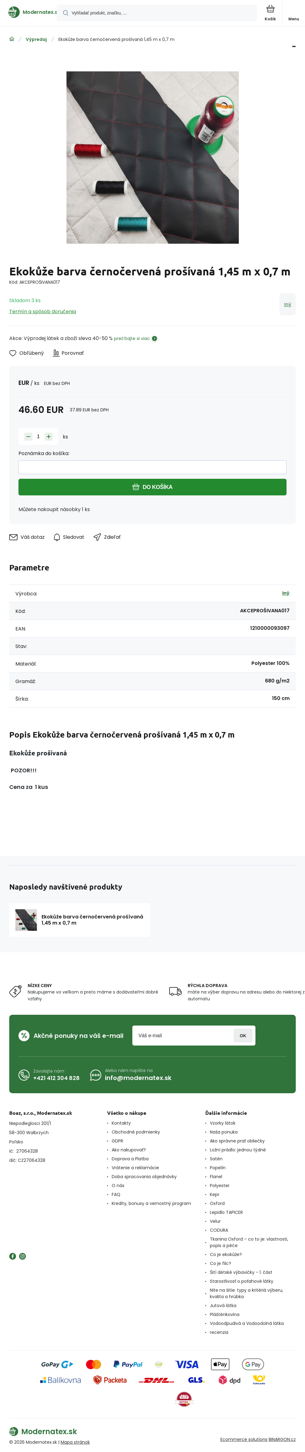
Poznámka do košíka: (43, 453)
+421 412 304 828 (56, 1078)
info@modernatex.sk (138, 1078)
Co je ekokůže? (226, 1254)
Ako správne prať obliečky (237, 1141)
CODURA (219, 1230)
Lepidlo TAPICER (226, 1212)
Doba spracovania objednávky (144, 1177)
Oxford (217, 1203)
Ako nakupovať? (129, 1150)
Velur (215, 1221)
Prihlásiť (243, 1035)
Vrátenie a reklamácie (135, 1168)
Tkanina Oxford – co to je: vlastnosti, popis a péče (249, 1242)
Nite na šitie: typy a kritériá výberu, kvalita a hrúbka (246, 1293)
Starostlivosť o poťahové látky (241, 1281)
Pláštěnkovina (224, 1314)
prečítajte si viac (132, 338)
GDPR (117, 1141)
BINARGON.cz (282, 1439)
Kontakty (121, 1123)
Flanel (216, 1177)
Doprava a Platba (130, 1159)
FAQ (116, 1194)
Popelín (218, 1168)
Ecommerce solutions (243, 1439)
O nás (118, 1185)
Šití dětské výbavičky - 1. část (241, 1272)
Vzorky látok (222, 1123)
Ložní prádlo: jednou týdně (238, 1150)
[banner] (28, 12)
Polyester (220, 1185)
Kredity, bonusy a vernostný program (151, 1203)
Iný (287, 304)
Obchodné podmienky (136, 1132)
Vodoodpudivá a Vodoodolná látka (247, 1323)
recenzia (219, 1332)
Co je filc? (220, 1263)
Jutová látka (223, 1305)
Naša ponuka (224, 1132)
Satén (216, 1159)
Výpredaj (36, 39)
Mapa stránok (75, 1442)
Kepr (214, 1194)
